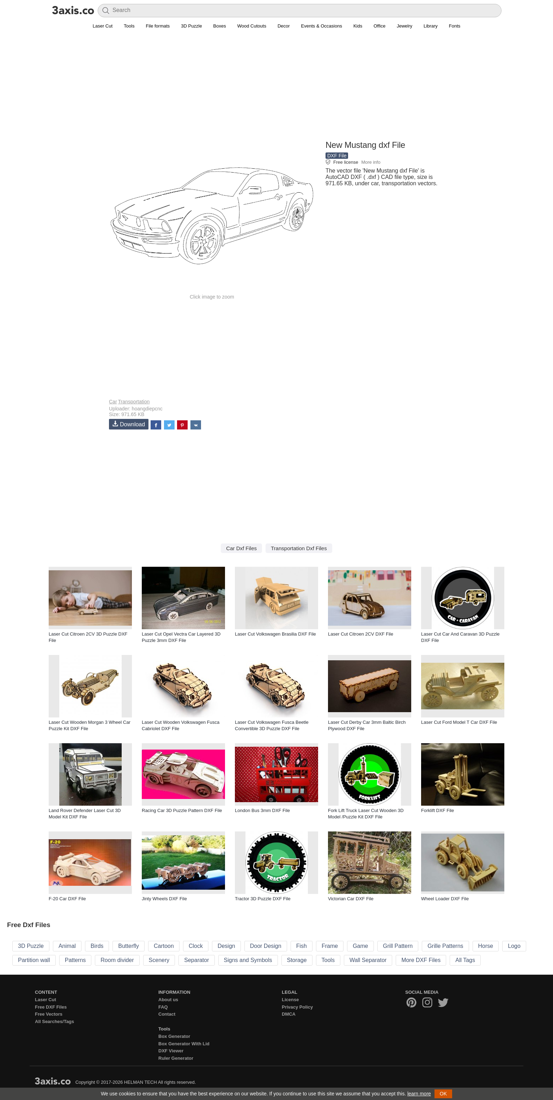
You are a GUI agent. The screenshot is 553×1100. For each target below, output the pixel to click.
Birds (97, 946)
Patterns (75, 960)
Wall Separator (368, 960)
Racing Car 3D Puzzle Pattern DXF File (182, 810)
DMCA (289, 1014)
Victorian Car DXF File (350, 898)
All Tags (465, 960)
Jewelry (404, 26)
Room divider (117, 960)
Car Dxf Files (241, 548)
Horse (485, 946)
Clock (196, 946)
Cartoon (164, 946)
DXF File (336, 155)
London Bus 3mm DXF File (262, 810)
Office (379, 26)
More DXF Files (420, 960)
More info (370, 162)
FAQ (163, 1007)
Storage (297, 960)
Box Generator (174, 1036)
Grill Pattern (398, 946)
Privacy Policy (297, 1007)
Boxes (219, 26)
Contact (166, 1014)
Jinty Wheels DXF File (164, 898)
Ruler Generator (175, 1058)
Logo (514, 946)
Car (113, 401)
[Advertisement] (276, 88)
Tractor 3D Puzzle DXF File (263, 898)
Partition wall (34, 960)
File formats (158, 26)
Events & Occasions (321, 26)
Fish (301, 946)
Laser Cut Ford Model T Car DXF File (459, 722)
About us (168, 999)
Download (129, 424)
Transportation (134, 401)
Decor (284, 26)
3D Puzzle (191, 26)
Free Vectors (48, 1014)
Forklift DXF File (437, 810)
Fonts (455, 26)
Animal (67, 946)
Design (226, 946)
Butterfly (128, 946)
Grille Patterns (445, 946)
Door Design (265, 946)
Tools (129, 26)
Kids (357, 26)
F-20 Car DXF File (67, 898)
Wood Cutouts (251, 26)
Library (431, 26)
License (290, 999)
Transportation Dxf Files (299, 548)
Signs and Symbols (248, 960)
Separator (196, 960)
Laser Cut (103, 26)
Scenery (159, 960)
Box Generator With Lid (183, 1043)
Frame (330, 946)
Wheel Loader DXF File (445, 898)
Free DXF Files (51, 1007)
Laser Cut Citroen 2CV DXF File (360, 634)
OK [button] (443, 1093)
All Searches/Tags (54, 1021)
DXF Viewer (170, 1050)
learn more (419, 1093)
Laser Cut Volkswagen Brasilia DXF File (275, 634)
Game (360, 946)
